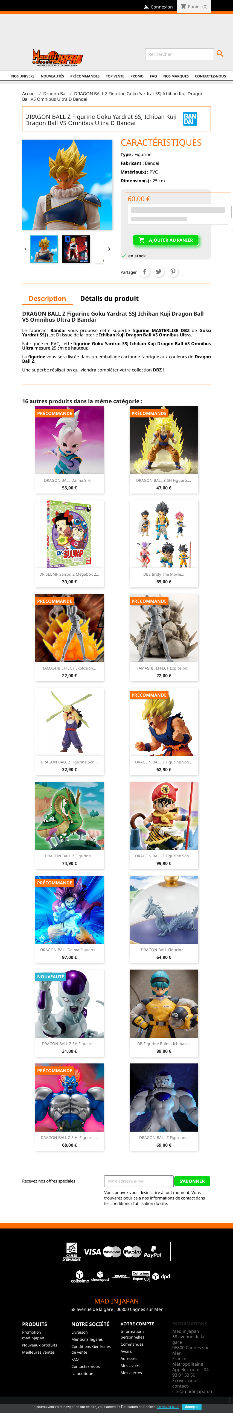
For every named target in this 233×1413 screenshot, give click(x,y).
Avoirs (126, 1351)
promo (137, 76)
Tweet (158, 271)
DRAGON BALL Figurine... (164, 949)
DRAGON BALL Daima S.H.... (69, 480)
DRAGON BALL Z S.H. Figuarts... (69, 1137)
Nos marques (176, 76)
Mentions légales (87, 1339)
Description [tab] (47, 298)
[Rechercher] (179, 54)
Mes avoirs (130, 1365)
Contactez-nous (210, 76)
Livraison (79, 1332)
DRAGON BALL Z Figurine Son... (69, 762)
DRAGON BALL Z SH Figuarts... (163, 480)
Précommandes (85, 76)
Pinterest (172, 271)
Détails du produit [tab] (109, 298)
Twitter (73, 33)
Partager (144, 271)
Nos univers (22, 76)
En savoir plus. (168, 1407)
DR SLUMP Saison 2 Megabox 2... (69, 574)
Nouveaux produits (39, 1345)
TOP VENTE (115, 76)
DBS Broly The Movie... (163, 574)
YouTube (85, 33)
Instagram (96, 33)
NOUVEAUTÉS (52, 76)
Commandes (132, 1344)
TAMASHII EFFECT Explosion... (69, 668)
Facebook (61, 33)
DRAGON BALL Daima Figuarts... (69, 949)
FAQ (153, 76)
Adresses (129, 1358)
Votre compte (137, 1324)
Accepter (192, 1407)
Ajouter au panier (166, 240)
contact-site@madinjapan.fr (192, 1388)
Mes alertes (131, 1372)
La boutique (82, 1373)
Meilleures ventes (38, 1352)
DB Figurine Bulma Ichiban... (163, 1043)
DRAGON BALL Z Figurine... (69, 855)
